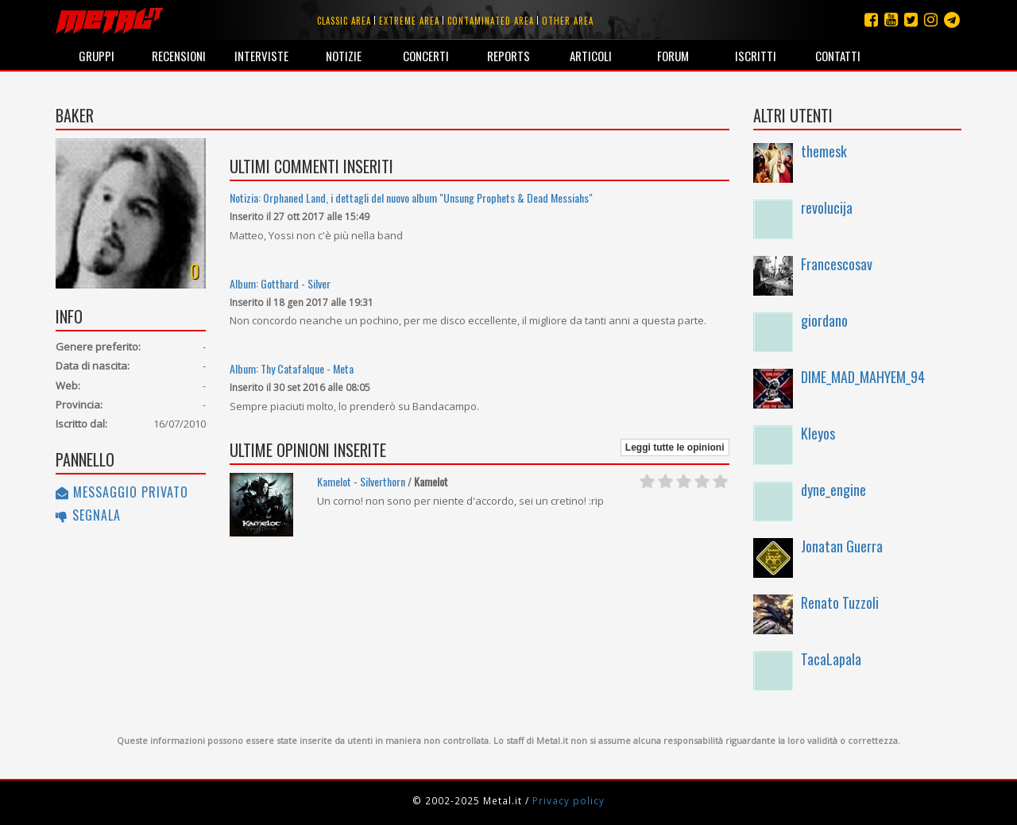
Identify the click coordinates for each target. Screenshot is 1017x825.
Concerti (426, 55)
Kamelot (334, 481)
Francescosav (836, 264)
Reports (508, 55)
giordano (824, 320)
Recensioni (179, 55)
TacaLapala (831, 659)
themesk (824, 151)
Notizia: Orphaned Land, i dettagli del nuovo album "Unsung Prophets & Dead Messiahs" (411, 197)
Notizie (344, 55)
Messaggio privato (122, 492)
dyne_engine (833, 489)
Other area (568, 20)
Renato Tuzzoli (840, 602)
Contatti (837, 55)
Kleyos (818, 433)
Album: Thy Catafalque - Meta (292, 368)
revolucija (827, 207)
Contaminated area (490, 20)
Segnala (88, 515)
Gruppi (96, 55)
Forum (673, 55)
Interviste (261, 55)
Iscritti (755, 55)
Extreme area (409, 20)
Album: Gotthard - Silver (280, 283)
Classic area (344, 20)
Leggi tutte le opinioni (675, 447)
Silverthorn (382, 481)
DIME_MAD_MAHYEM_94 (863, 376)
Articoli (591, 55)
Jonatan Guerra (842, 546)
